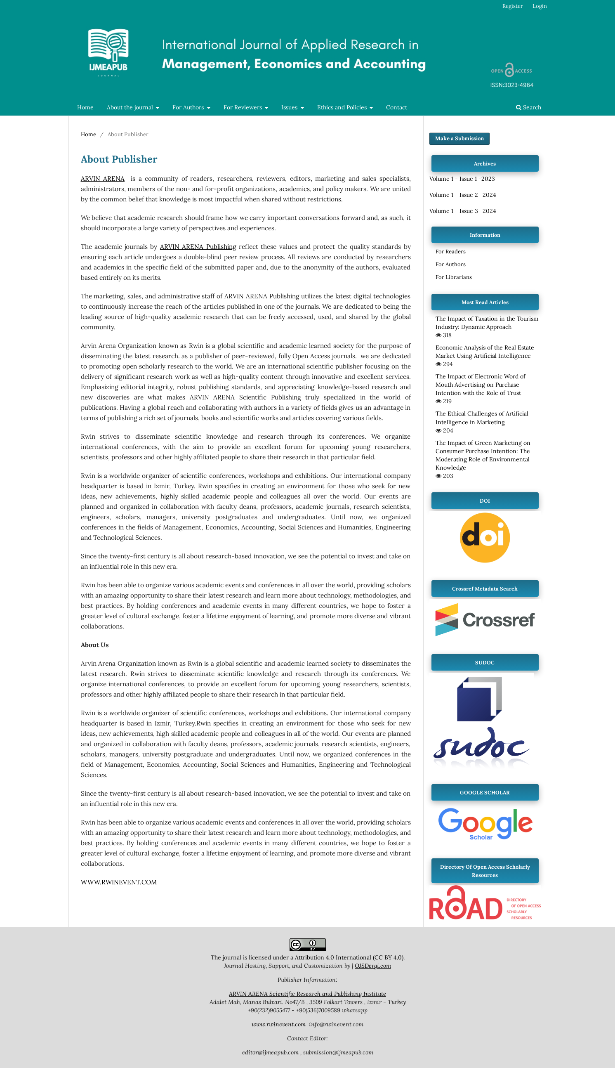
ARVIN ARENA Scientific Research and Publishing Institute (307, 993)
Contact (396, 107)
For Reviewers (244, 107)
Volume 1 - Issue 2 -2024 (462, 194)
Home (85, 107)
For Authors (188, 107)
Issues (290, 107)
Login (540, 5)
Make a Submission (459, 138)
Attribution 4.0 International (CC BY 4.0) (349, 957)
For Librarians (454, 277)
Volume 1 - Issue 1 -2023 (462, 178)
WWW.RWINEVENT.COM (119, 882)
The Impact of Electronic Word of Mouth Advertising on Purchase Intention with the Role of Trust (480, 385)
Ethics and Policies (342, 107)
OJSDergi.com (373, 965)
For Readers (451, 251)
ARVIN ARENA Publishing (198, 246)
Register (512, 5)
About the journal (131, 107)
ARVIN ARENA (103, 178)
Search (528, 107)
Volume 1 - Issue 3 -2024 (462, 211)
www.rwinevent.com (279, 1024)
